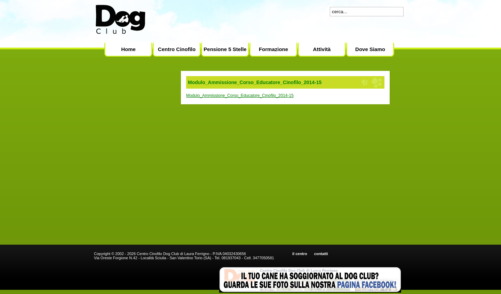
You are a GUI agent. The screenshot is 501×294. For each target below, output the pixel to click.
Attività (322, 49)
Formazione (273, 49)
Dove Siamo (370, 49)
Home (128, 49)
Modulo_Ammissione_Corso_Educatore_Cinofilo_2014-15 (240, 95)
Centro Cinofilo (177, 49)
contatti (321, 254)
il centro (299, 254)
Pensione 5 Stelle (225, 49)
